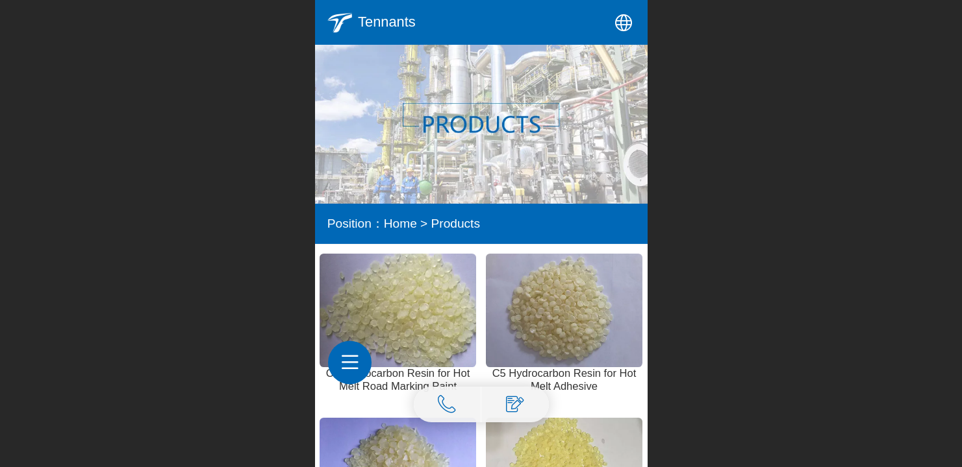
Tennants (387, 22)
